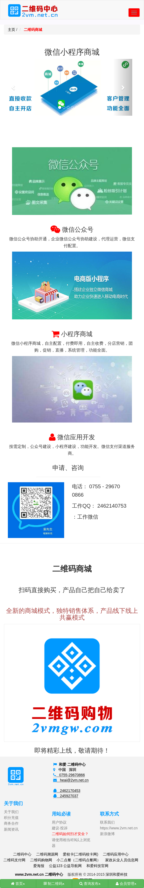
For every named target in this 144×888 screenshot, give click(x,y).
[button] (13, 87)
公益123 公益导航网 (65, 866)
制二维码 (54, 883)
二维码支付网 (14, 860)
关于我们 (11, 812)
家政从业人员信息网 (121, 860)
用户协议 (59, 822)
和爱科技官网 (97, 866)
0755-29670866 (69, 775)
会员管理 (126, 883)
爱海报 (38, 866)
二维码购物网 (41, 860)
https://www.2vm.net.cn (119, 828)
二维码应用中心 (116, 854)
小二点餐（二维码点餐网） (79, 860)
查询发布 (90, 883)
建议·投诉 (60, 828)
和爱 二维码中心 (72, 764)
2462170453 (66, 791)
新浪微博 (107, 834)
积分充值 (11, 817)
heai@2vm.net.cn (70, 780)
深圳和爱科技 (117, 874)
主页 (11, 29)
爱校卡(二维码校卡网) (80, 854)
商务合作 (11, 823)
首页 (18, 883)
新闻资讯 (11, 829)
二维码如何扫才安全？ (70, 834)
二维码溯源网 (47, 854)
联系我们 (107, 822)
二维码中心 (22, 854)
